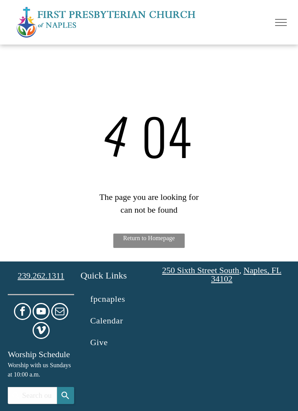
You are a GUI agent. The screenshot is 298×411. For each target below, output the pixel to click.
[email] (59, 312)
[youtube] (41, 312)
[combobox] (32, 395)
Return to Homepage (149, 238)
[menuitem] (115, 299)
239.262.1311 (40, 275)
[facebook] (22, 312)
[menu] (281, 22)
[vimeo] (41, 331)
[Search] (65, 395)
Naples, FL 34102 (246, 274)
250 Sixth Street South (200, 270)
